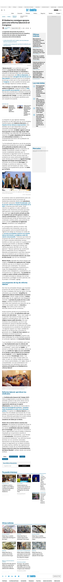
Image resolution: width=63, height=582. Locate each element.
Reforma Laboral (15, 17)
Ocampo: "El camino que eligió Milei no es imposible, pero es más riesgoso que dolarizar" (23, 566)
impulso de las (14, 125)
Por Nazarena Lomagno (21, 570)
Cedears (46, 150)
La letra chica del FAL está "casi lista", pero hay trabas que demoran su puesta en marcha (16, 41)
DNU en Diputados (22, 75)
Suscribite (24, 465)
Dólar (10, 7)
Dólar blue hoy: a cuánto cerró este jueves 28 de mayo (7, 554)
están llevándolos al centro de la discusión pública (15, 409)
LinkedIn (12, 576)
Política (35, 13)
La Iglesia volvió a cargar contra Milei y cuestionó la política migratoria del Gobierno (8, 488)
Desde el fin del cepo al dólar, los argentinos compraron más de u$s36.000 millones (9, 566)
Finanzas (28, 13)
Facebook (5, 576)
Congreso (6, 82)
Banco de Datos (47, 581)
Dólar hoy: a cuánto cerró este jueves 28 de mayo (39, 537)
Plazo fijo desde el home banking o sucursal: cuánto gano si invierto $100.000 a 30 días (38, 74)
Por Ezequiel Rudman (21, 493)
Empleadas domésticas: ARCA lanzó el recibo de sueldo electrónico (12, 108)
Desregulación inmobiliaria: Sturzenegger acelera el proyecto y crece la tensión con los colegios (40, 91)
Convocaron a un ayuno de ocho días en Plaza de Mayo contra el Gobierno (43, 498)
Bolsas (37, 150)
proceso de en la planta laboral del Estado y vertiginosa (16, 235)
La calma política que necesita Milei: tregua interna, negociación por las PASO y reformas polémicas (43, 483)
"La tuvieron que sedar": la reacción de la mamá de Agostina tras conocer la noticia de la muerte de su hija (40, 120)
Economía (20, 13)
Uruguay (58, 13)
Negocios (43, 13)
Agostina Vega (53, 7)
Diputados (5, 459)
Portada (4, 581)
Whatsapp (18, 576)
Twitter (2, 576)
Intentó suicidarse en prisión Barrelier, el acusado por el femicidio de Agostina (39, 65)
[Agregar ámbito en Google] (15, 28)
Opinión (50, 13)
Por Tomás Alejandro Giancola (22, 559)
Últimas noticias (13, 581)
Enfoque (14, 7)
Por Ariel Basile (42, 490)
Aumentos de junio (45, 7)
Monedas (34, 150)
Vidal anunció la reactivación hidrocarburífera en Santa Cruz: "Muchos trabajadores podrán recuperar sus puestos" (28, 110)
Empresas (20, 7)
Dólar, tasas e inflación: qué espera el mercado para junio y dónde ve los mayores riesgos (23, 555)
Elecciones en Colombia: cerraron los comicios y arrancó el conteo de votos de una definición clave (39, 42)
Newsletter (60, 13)
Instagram (8, 576)
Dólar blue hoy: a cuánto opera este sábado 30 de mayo (37, 554)
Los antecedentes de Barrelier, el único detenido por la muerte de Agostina (40, 102)
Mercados (57, 581)
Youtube (15, 576)
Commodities (42, 150)
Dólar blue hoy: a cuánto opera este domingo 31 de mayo (39, 51)
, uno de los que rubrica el (16, 204)
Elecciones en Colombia (29, 7)
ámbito (3, 16)
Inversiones (38, 7)
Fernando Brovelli (7, 28)
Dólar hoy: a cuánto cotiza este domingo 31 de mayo (39, 57)
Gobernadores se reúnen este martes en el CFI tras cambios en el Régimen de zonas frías (23, 488)
